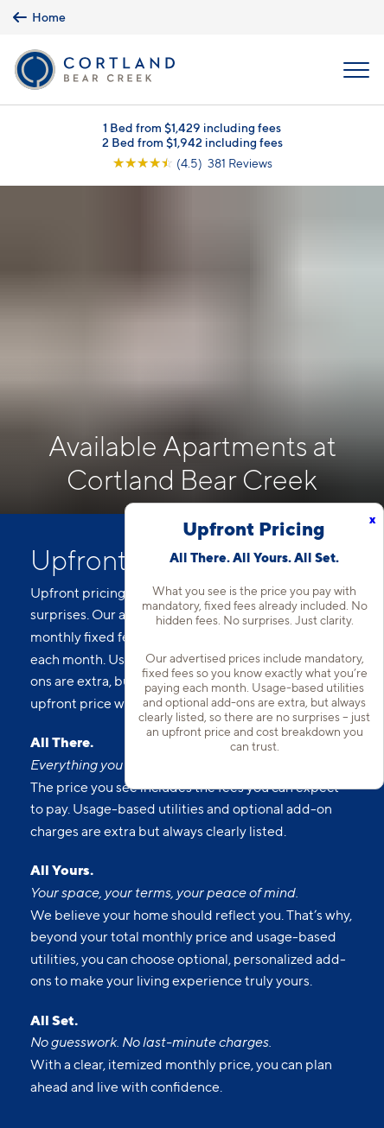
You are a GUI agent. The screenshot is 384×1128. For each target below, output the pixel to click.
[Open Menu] (356, 70)
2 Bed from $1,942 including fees (192, 142)
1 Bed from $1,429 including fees (192, 127)
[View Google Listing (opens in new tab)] (192, 162)
